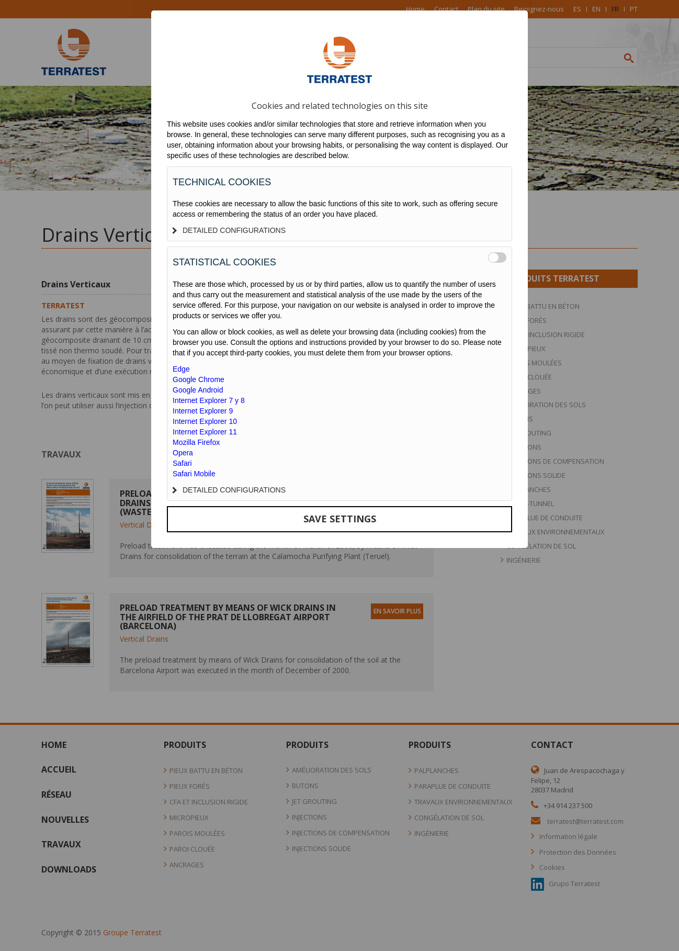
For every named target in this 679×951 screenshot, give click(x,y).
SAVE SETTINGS (339, 518)
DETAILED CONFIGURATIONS (229, 230)
